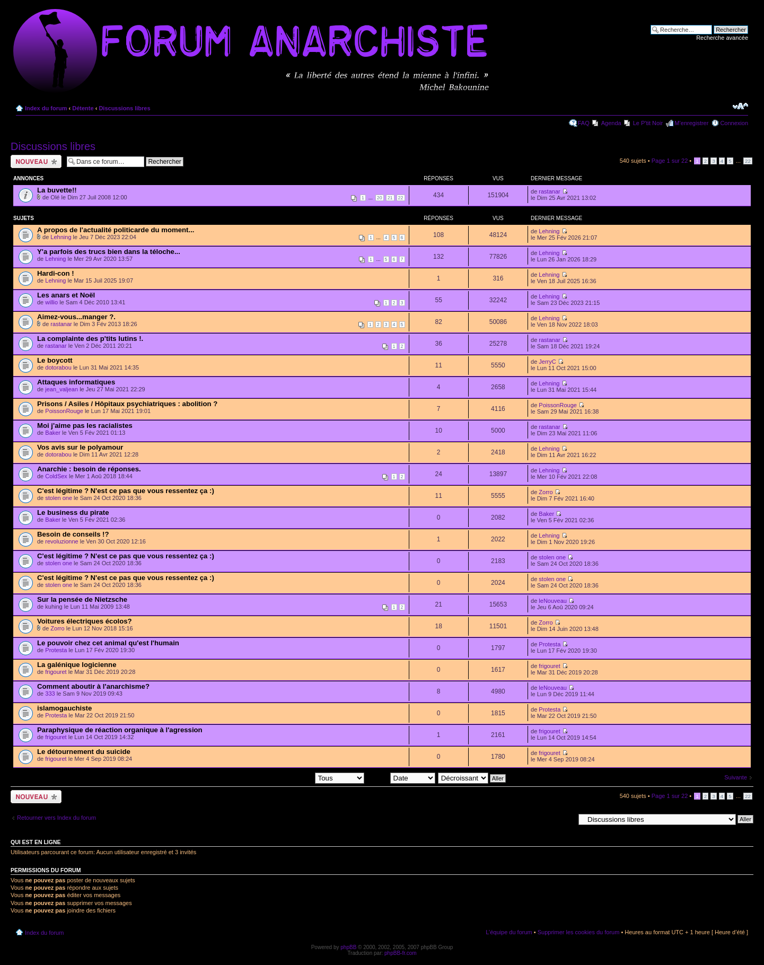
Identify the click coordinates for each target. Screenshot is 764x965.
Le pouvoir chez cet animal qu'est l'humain (108, 643)
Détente (82, 108)
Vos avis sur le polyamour (80, 447)
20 (379, 197)
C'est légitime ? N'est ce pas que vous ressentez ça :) (125, 491)
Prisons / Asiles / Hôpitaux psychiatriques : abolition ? (127, 404)
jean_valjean (61, 389)
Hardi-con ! (55, 273)
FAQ (584, 123)
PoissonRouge (64, 411)
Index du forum (46, 108)
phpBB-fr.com (400, 953)
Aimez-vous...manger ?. (76, 317)
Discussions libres (124, 108)
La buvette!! (57, 190)
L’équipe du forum (509, 932)
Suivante (735, 777)
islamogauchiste (64, 708)
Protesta (56, 650)
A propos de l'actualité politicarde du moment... (115, 230)
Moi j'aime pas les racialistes (85, 425)
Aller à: (565, 818)
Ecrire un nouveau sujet (36, 161)
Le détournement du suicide (83, 752)
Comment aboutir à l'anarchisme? (93, 686)
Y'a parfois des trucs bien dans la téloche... (108, 252)
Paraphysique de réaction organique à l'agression (120, 730)
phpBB (348, 947)
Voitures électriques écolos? (84, 621)
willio (51, 302)
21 (390, 197)
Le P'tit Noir (648, 123)
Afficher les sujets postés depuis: (296, 778)
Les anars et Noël (66, 295)
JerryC (547, 361)
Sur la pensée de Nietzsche (82, 599)
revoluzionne (61, 541)
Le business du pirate (73, 512)
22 (748, 161)
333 (50, 693)
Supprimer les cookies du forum (579, 932)
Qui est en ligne (36, 842)
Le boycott (55, 360)
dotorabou (58, 367)
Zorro (545, 492)
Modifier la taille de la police (740, 106)
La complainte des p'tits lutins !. (90, 339)
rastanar (549, 191)
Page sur (670, 160)
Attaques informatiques (76, 382)
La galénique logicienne (77, 665)
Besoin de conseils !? (73, 534)
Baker (52, 432)
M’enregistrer (691, 123)
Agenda (611, 123)
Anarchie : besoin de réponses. (89, 469)
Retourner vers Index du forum (56, 817)
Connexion (734, 123)
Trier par (400, 778)
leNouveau (553, 601)
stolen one (58, 498)
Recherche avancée (722, 37)
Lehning (60, 237)
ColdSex (56, 476)
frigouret (55, 672)
